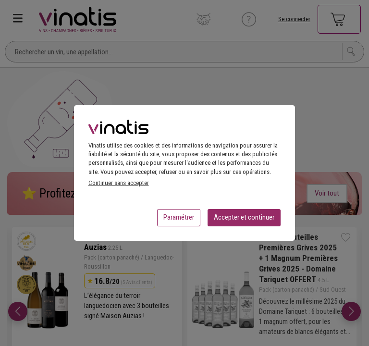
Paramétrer (178, 220)
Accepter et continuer (244, 220)
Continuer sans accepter (118, 185)
